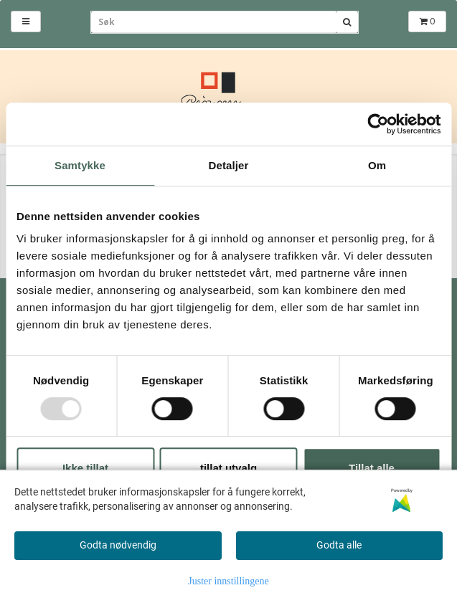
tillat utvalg (228, 468)
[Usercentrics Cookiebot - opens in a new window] (377, 124)
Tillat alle (372, 468)
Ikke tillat (85, 468)
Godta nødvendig (118, 545)
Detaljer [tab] (229, 165)
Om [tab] (377, 165)
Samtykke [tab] (80, 165)
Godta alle (339, 545)
